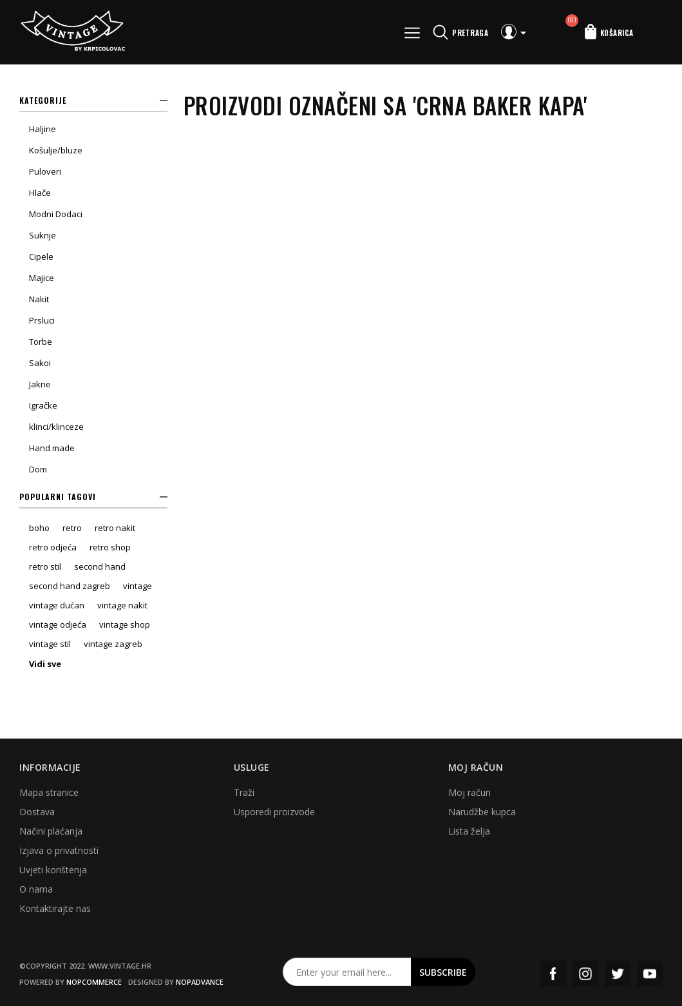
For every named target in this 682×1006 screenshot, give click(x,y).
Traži (244, 792)
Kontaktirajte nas (55, 908)
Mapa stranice (49, 792)
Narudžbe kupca (482, 812)
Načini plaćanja (50, 831)
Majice (41, 278)
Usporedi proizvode (274, 812)
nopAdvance (199, 982)
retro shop (110, 547)
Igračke (43, 405)
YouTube (650, 974)
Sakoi (40, 363)
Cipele (41, 256)
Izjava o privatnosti (59, 850)
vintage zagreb (113, 644)
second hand (100, 566)
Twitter (617, 974)
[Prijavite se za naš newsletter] (347, 972)
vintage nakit (122, 605)
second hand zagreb (69, 586)
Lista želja (469, 831)
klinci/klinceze (56, 426)
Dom (38, 469)
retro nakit (115, 528)
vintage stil (50, 644)
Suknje (42, 235)
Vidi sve (45, 664)
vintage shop (124, 624)
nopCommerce (94, 982)
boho (39, 528)
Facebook (553, 974)
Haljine (42, 129)
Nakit (39, 299)
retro (72, 528)
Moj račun (469, 792)
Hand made (52, 448)
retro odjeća (53, 547)
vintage (137, 586)
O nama (36, 889)
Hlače (40, 192)
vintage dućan (56, 605)
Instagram (585, 974)
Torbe (40, 341)
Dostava (37, 812)
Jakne (40, 384)
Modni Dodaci (55, 214)
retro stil (45, 566)
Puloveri (45, 171)
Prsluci (42, 320)
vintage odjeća (57, 624)
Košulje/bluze (55, 150)
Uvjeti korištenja (53, 870)
